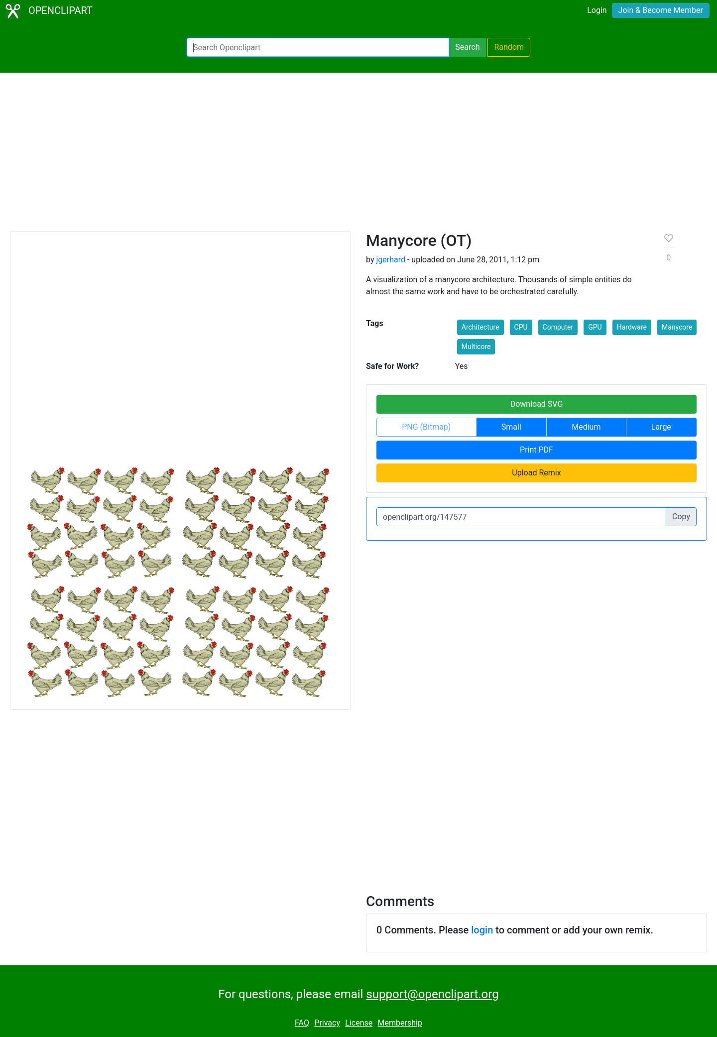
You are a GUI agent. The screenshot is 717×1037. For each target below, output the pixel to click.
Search (467, 47)
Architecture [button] (480, 327)
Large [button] (661, 427)
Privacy (327, 1023)
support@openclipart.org (432, 994)
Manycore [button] (677, 327)
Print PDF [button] (536, 450)
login (482, 930)
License (358, 1023)
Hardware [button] (632, 327)
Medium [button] (586, 427)
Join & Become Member (660, 10)
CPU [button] (521, 327)
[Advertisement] (358, 156)
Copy (681, 516)
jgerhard (390, 259)
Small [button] (511, 427)
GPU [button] (594, 327)
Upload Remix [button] (536, 472)
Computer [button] (558, 327)
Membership (400, 1023)
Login (596, 10)
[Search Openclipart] (318, 47)
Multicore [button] (476, 346)
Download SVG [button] (536, 404)
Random (509, 47)
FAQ (302, 1023)
